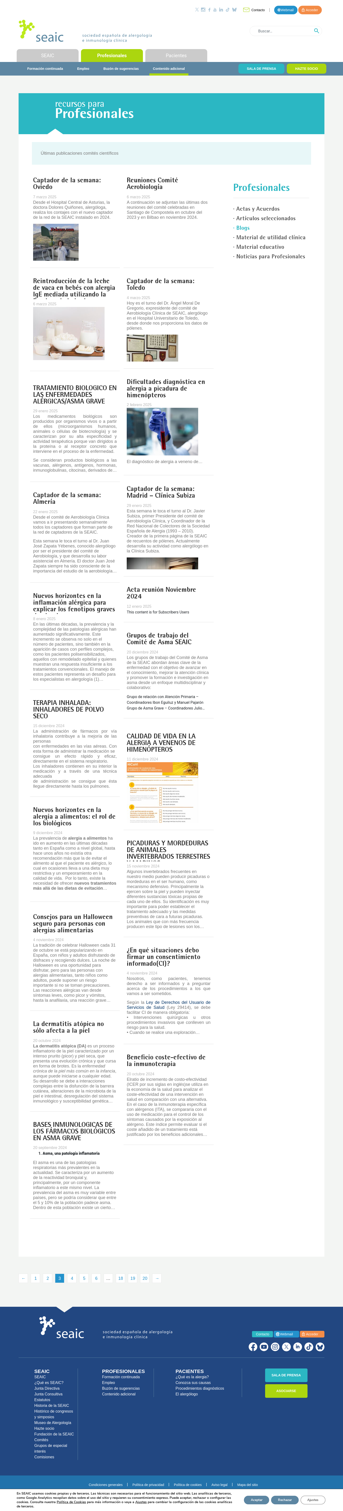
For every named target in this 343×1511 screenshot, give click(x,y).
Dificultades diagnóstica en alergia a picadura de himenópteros (166, 389)
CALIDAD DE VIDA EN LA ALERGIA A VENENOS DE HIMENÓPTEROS (161, 744)
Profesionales (112, 55)
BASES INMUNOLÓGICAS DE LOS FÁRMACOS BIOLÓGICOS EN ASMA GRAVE (74, 1132)
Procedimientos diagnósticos (200, 1388)
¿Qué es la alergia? (192, 1377)
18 (120, 1278)
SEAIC (47, 55)
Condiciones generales (105, 1485)
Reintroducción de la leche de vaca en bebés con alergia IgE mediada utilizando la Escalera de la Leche (74, 291)
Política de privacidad (148, 1485)
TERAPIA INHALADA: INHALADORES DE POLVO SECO (68, 710)
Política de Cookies (93, 1502)
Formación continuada (45, 69)
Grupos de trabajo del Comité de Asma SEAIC (159, 639)
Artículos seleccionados (266, 219)
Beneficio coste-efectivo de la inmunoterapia (166, 1061)
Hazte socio (44, 1428)
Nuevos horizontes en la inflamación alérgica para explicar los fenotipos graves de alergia (74, 606)
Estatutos (42, 1400)
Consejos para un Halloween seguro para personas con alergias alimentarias (73, 924)
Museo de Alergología (52, 1423)
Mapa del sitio (247, 1485)
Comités (41, 1440)
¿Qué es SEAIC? (49, 1383)
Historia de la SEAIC (51, 1406)
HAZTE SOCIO (306, 69)
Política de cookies (188, 1485)
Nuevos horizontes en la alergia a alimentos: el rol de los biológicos (74, 817)
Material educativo (260, 247)
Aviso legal (219, 1485)
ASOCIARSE (286, 1391)
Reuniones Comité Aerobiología (152, 184)
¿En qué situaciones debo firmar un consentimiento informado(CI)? (163, 958)
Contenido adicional (169, 69)
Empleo (83, 69)
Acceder (312, 10)
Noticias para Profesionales (270, 257)
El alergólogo (187, 1394)
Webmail (287, 10)
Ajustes (312, 1500)
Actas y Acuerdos (258, 209)
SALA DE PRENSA (261, 69)
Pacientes (176, 55)
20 (144, 1278)
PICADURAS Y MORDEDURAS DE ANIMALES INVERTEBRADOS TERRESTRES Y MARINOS (168, 854)
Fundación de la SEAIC (54, 1434)
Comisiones (44, 1457)
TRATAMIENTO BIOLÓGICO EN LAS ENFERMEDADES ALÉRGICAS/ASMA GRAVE (75, 395)
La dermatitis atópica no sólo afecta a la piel (68, 1028)
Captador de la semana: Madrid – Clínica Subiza (161, 493)
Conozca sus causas (193, 1383)
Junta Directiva (47, 1388)
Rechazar (283, 1500)
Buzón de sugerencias (121, 69)
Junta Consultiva (48, 1394)
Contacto (258, 10)
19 (132, 1278)
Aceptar (254, 1500)
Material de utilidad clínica (271, 238)
